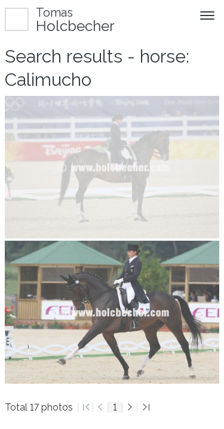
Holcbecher (75, 19)
